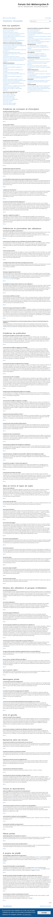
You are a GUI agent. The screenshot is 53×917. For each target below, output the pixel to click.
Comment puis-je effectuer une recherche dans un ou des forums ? (38, 59)
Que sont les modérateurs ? (33, 31)
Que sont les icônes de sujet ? (9, 104)
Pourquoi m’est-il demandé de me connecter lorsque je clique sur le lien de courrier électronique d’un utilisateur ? (14, 60)
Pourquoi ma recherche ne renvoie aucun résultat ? (38, 61)
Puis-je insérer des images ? (9, 98)
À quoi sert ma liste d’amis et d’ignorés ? (36, 53)
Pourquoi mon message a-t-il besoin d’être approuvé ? (12, 89)
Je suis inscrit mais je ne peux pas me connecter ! (14, 33)
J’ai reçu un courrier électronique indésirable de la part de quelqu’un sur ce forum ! (38, 50)
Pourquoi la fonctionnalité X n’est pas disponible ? (38, 87)
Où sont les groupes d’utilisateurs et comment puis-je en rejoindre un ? (39, 34)
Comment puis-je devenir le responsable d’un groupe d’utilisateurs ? (39, 37)
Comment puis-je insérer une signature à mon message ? (13, 70)
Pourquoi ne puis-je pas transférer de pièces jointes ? (14, 80)
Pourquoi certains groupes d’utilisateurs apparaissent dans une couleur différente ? (39, 39)
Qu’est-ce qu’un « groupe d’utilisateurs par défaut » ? (39, 41)
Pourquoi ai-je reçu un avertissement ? (11, 81)
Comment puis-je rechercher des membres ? (37, 65)
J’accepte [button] (44, 912)
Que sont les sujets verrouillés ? (9, 103)
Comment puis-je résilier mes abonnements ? (37, 77)
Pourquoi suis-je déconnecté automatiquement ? (13, 40)
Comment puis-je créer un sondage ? (11, 72)
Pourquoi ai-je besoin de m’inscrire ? (11, 29)
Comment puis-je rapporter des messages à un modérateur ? (13, 84)
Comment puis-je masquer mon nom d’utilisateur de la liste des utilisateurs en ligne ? (14, 46)
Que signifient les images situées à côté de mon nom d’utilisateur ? (14, 54)
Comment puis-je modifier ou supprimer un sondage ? (12, 77)
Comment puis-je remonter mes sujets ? (12, 91)
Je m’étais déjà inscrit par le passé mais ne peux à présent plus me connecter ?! (14, 37)
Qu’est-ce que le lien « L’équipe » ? (34, 43)
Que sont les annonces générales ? (10, 99)
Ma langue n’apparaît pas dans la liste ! (11, 52)
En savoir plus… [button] (27, 914)
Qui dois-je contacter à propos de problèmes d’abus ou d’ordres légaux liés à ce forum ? (38, 89)
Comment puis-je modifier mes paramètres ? (13, 44)
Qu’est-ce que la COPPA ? (8, 31)
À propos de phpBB (42, 859)
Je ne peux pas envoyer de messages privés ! (37, 45)
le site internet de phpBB (8, 278)
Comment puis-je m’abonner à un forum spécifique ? (39, 76)
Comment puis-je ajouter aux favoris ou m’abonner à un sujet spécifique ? (39, 74)
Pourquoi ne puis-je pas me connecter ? (11, 35)
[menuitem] (10, 18)
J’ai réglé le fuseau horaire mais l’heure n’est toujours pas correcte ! (14, 50)
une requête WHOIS (32, 879)
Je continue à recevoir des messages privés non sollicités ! (38, 47)
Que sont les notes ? (7, 102)
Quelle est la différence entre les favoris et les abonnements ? (37, 71)
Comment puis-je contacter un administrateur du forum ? (38, 92)
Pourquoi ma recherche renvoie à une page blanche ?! (36, 63)
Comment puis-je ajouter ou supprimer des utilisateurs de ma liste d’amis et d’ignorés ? (37, 55)
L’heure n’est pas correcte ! (9, 48)
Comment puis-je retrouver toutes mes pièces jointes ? (37, 82)
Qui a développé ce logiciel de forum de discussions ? (39, 85)
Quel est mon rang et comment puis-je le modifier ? (14, 57)
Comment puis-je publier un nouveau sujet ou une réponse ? (14, 65)
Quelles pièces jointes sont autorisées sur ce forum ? (38, 80)
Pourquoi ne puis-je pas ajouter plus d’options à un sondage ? (14, 74)
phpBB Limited (38, 856)
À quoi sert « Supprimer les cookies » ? (11, 41)
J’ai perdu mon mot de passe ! (9, 39)
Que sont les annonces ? (8, 100)
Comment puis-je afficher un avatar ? (11, 56)
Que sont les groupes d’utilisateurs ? (35, 32)
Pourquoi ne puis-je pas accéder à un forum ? (13, 79)
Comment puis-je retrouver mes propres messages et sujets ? (38, 67)
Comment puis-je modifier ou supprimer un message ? (12, 67)
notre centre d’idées (36, 868)
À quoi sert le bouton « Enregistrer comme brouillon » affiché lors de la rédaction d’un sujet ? (14, 86)
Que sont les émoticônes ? (8, 96)
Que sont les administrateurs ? (34, 29)
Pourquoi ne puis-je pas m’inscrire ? (11, 32)
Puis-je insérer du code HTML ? (9, 95)
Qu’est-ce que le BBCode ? (9, 93)
